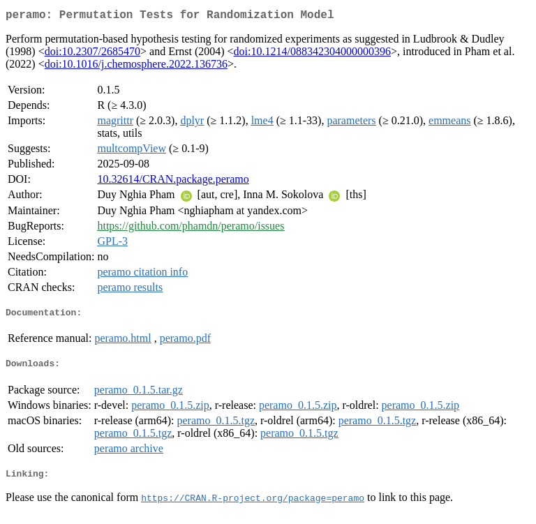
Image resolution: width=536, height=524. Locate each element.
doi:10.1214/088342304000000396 (312, 54)
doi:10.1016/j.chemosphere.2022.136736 (136, 67)
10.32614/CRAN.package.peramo (172, 182)
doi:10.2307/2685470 (92, 54)
